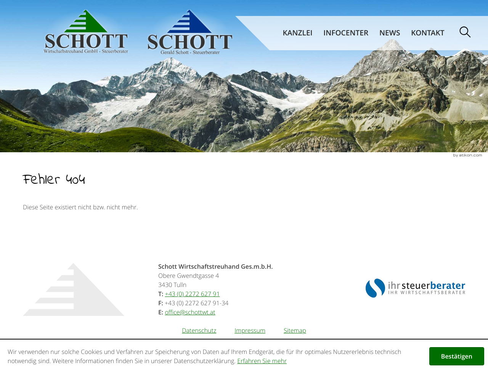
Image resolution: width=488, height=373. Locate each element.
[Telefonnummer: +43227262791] (192, 294)
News (389, 33)
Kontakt (427, 33)
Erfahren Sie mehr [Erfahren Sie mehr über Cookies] (262, 361)
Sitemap (295, 330)
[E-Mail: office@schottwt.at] (190, 312)
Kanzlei (298, 33)
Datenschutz (199, 330)
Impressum (249, 330)
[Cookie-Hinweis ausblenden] (456, 356)
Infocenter (345, 33)
